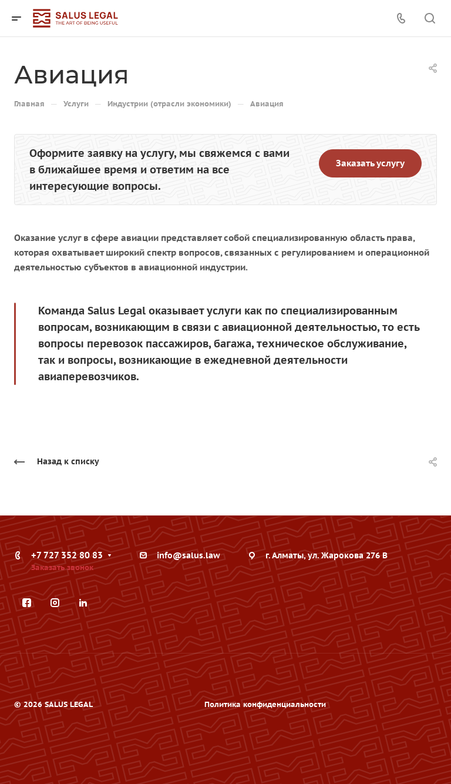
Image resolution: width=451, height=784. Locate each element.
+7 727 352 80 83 (67, 555)
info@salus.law (188, 555)
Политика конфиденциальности (265, 704)
